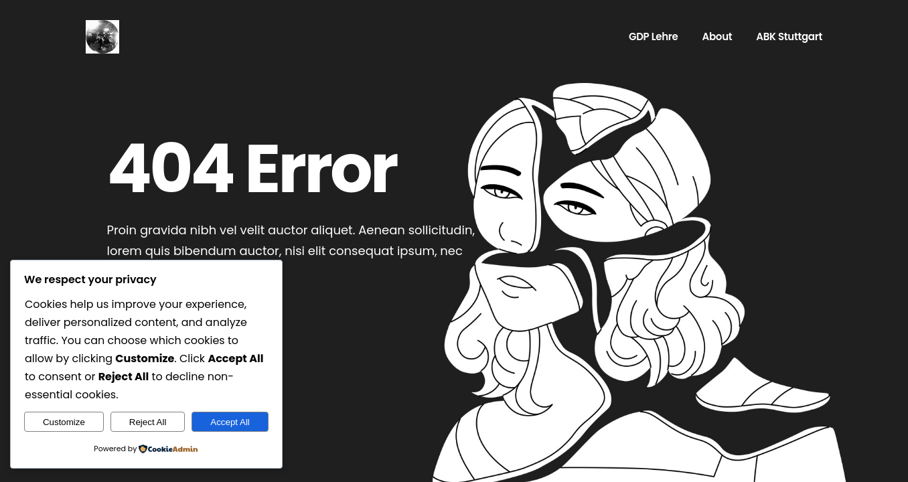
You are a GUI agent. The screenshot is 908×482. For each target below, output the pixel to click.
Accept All (230, 422)
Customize (64, 422)
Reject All (148, 422)
